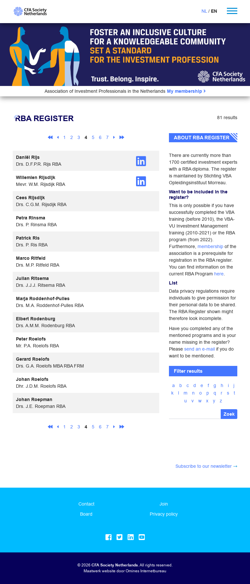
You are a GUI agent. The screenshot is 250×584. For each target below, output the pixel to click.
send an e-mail (199, 349)
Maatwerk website (100, 571)
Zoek (229, 414)
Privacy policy (164, 514)
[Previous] (57, 137)
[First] (50, 137)
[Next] (114, 137)
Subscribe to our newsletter (203, 466)
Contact (86, 504)
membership (210, 246)
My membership (186, 91)
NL (204, 11)
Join (164, 504)
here (219, 274)
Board (86, 514)
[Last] (122, 137)
